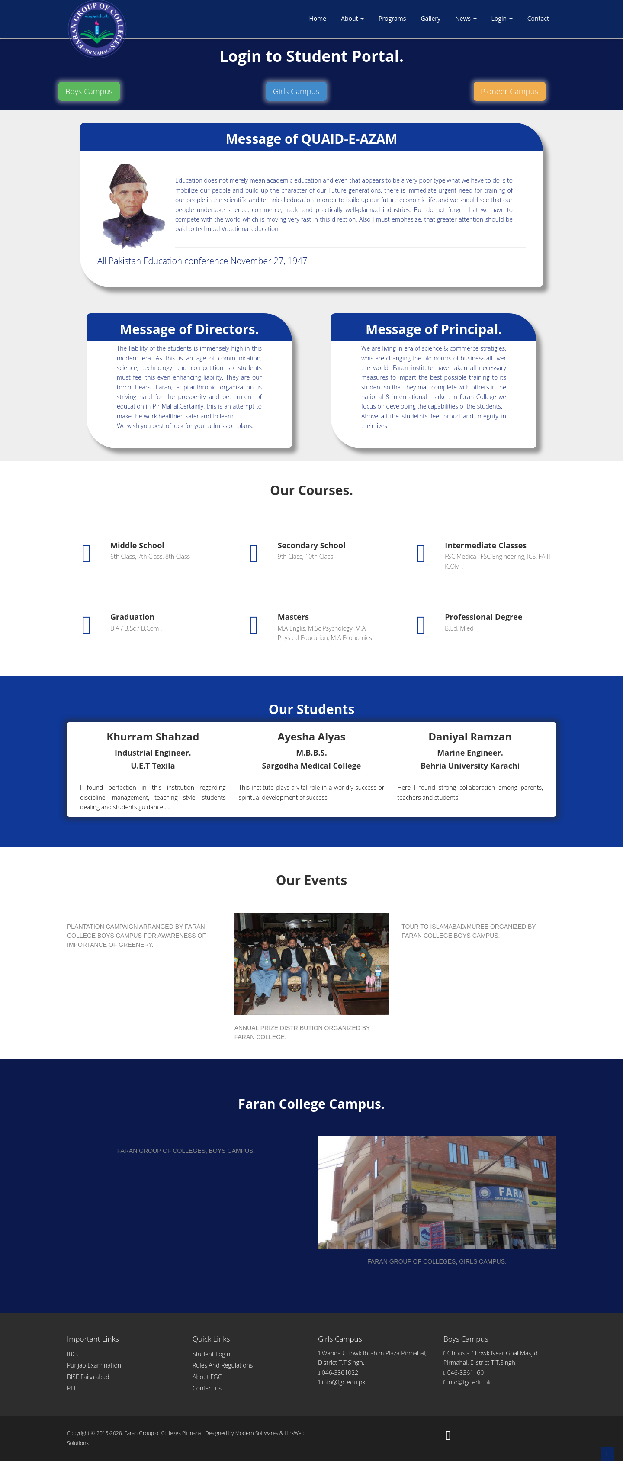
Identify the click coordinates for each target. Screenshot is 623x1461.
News (466, 18)
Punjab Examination (94, 1365)
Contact (538, 18)
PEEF (73, 1388)
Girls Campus (296, 91)
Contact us (207, 1388)
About (352, 18)
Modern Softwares (256, 1433)
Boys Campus (89, 91)
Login (502, 18)
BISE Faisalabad (88, 1377)
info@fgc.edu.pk (341, 1382)
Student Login (211, 1354)
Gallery (430, 18)
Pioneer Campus (510, 91)
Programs (392, 18)
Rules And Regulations (223, 1365)
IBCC (73, 1354)
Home (317, 18)
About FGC (207, 1377)
